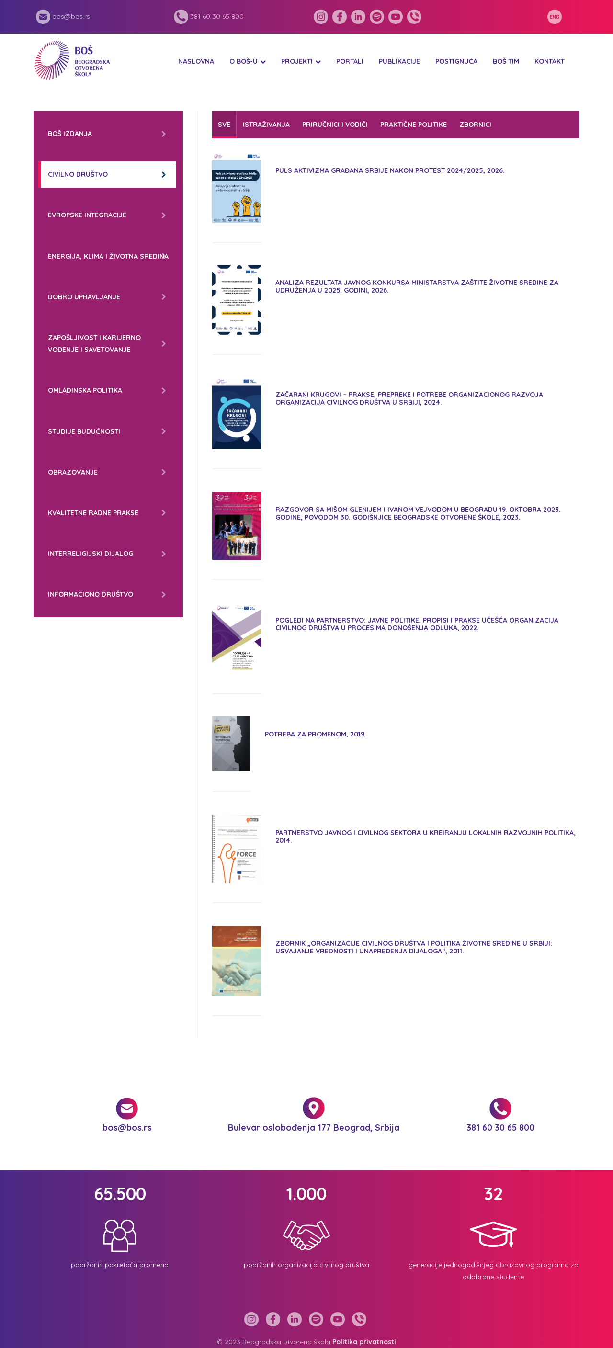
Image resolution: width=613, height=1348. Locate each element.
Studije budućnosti (84, 431)
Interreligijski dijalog (90, 553)
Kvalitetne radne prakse (93, 513)
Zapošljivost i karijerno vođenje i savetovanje (94, 343)
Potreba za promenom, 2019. (315, 734)
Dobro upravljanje (84, 297)
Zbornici (475, 124)
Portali (349, 61)
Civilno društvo (78, 174)
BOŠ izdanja (70, 133)
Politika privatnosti (364, 1341)
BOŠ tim (506, 61)
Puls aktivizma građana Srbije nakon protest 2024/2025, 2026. (390, 170)
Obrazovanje (73, 472)
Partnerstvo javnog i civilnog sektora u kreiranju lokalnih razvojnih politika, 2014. (425, 836)
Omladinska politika (85, 390)
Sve (224, 124)
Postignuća (456, 61)
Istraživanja (266, 124)
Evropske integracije (87, 215)
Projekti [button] (297, 61)
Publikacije (399, 61)
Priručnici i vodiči (335, 124)
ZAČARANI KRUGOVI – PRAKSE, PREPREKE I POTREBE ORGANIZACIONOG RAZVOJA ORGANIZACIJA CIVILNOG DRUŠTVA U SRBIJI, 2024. (409, 398)
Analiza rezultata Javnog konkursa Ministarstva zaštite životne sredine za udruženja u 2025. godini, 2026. (416, 286)
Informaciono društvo (90, 594)
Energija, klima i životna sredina (108, 256)
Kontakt (549, 61)
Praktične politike (413, 124)
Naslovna (196, 61)
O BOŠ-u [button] (243, 61)
